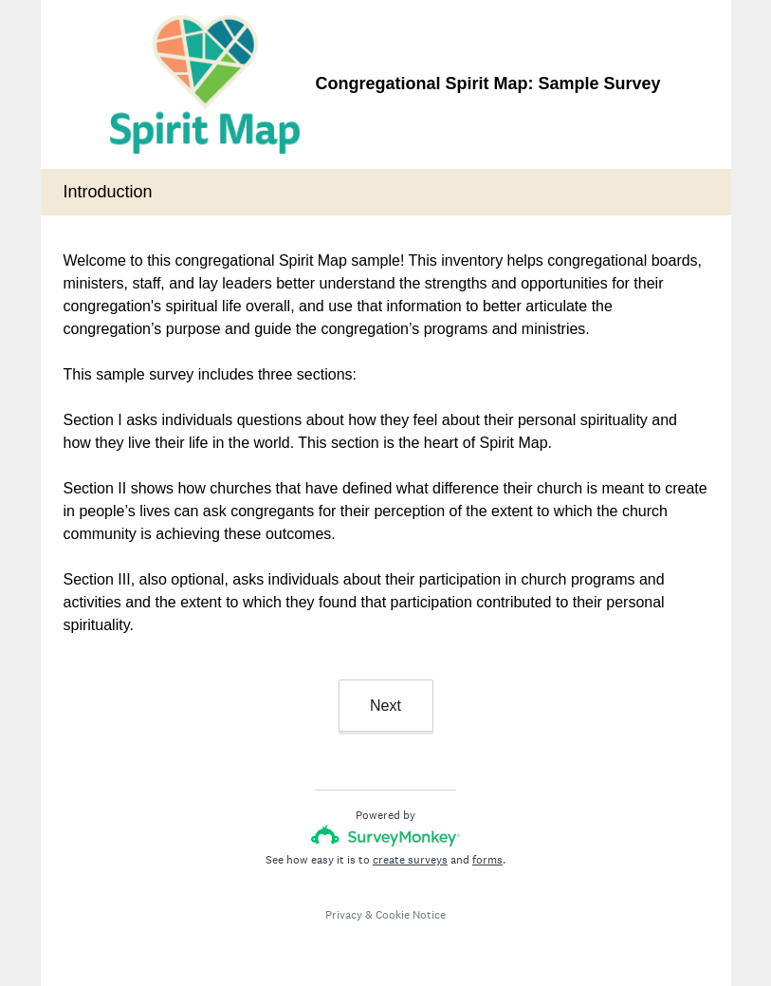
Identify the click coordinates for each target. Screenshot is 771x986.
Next (385, 706)
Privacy (343, 914)
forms (487, 859)
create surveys (410, 859)
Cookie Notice (411, 914)
